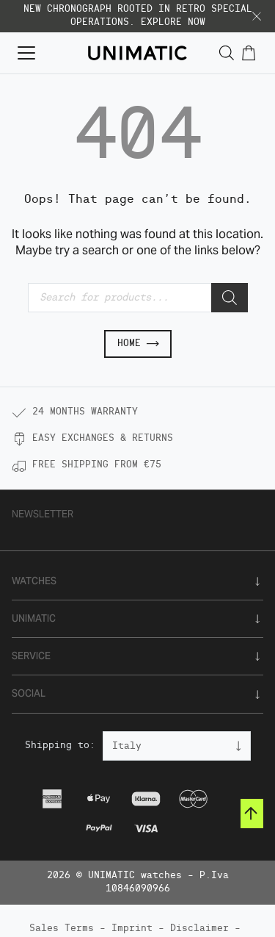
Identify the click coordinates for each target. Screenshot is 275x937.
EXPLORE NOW (173, 22)
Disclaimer (199, 928)
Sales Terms (61, 928)
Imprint (132, 928)
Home (137, 344)
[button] (256, 16)
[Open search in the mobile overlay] (226, 53)
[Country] (177, 746)
